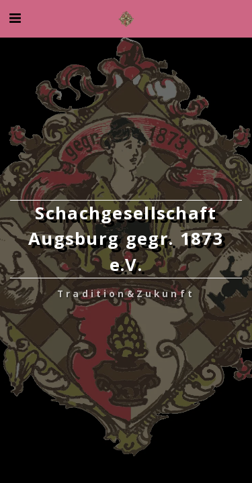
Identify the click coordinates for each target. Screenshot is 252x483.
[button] (14, 18)
